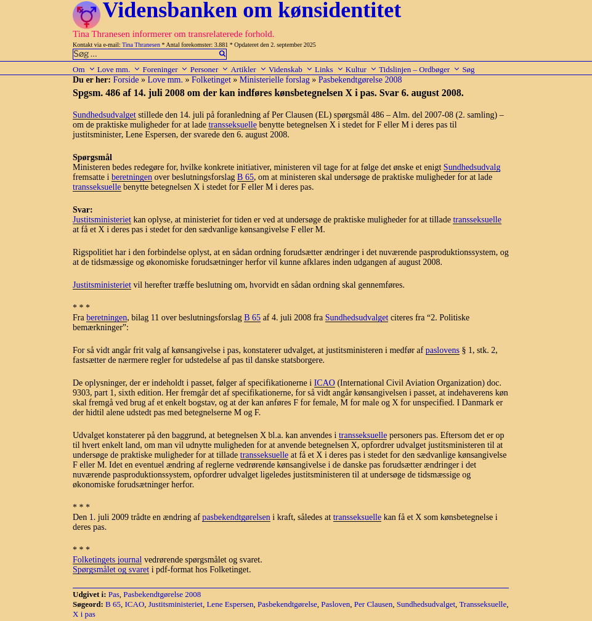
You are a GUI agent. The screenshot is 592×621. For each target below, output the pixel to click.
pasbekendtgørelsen (236, 517)
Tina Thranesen (141, 44)
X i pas (84, 614)
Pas (114, 594)
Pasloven (335, 604)
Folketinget (211, 79)
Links (329, 69)
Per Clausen (373, 604)
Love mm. (118, 69)
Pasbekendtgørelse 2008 (360, 79)
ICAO (324, 383)
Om (84, 69)
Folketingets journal (107, 559)
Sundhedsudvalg (472, 167)
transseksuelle (232, 124)
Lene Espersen (229, 604)
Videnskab (291, 69)
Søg (468, 69)
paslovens (443, 350)
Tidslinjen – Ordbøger (419, 69)
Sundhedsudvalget (104, 115)
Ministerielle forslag (275, 79)
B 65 (245, 177)
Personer (209, 69)
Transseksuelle (482, 604)
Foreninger (165, 69)
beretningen (132, 177)
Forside (126, 79)
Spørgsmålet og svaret (111, 569)
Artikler (248, 69)
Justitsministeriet (102, 219)
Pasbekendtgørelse (287, 604)
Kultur (361, 69)
